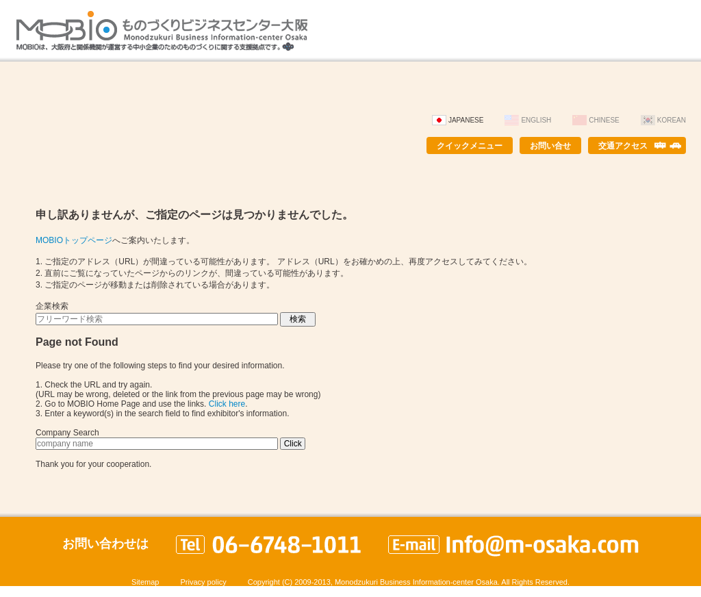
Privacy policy (203, 582)
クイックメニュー (469, 146)
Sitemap (145, 582)
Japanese (466, 120)
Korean (671, 120)
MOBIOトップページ (74, 240)
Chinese (604, 120)
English (536, 120)
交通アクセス (623, 146)
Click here (227, 404)
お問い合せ (550, 146)
